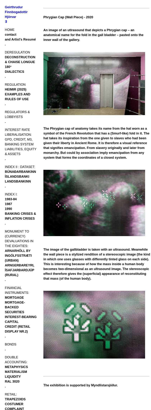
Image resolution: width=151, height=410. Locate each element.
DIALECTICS (14, 72)
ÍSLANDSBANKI (17, 176)
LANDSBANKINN (18, 181)
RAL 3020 (12, 381)
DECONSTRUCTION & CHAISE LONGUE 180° (20, 62)
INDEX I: (11, 194)
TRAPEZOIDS (15, 399)
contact (10, 34)
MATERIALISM (16, 372)
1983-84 (11, 199)
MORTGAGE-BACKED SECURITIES (15, 307)
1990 (8, 209)
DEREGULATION (17, 52)
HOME (10, 30)
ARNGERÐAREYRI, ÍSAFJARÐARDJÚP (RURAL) (19, 270)
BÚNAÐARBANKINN (20, 172)
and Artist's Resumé (20, 39)
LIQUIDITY (13, 376)
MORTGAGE (14, 297)
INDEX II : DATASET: (20, 167)
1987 (8, 204)
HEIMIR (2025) (15, 89)
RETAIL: (11, 394)
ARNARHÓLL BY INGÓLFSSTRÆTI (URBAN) (18, 255)
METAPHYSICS (16, 367)
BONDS (10, 344)
